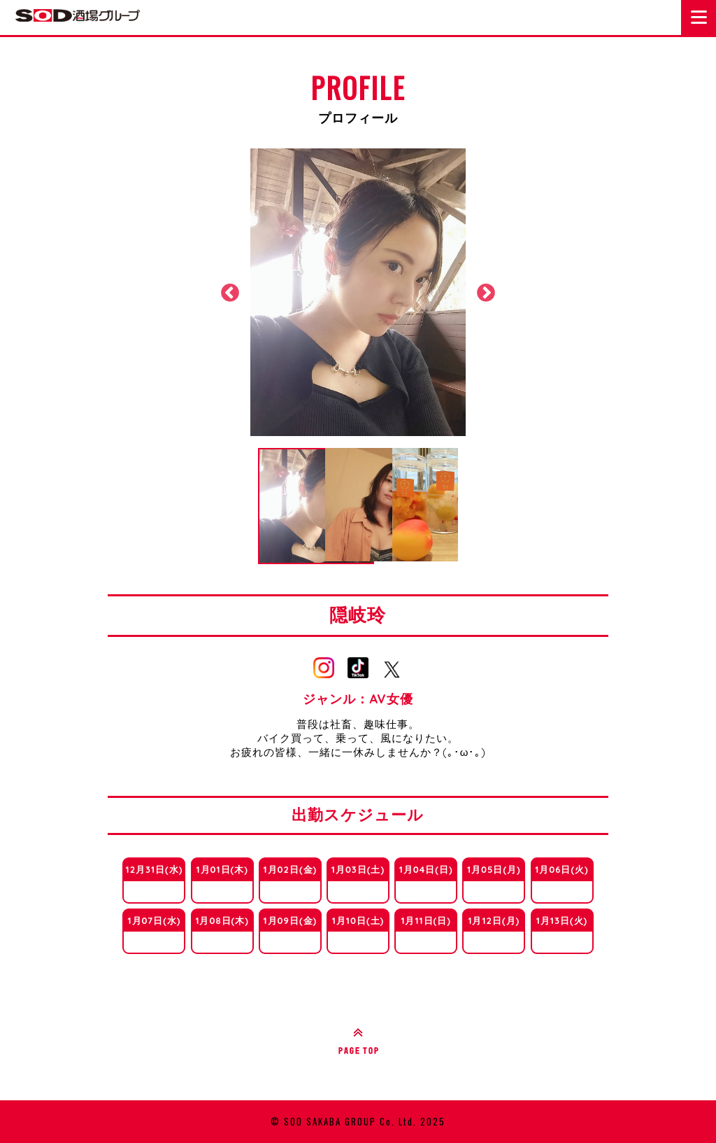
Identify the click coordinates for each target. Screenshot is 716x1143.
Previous (230, 293)
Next (486, 293)
